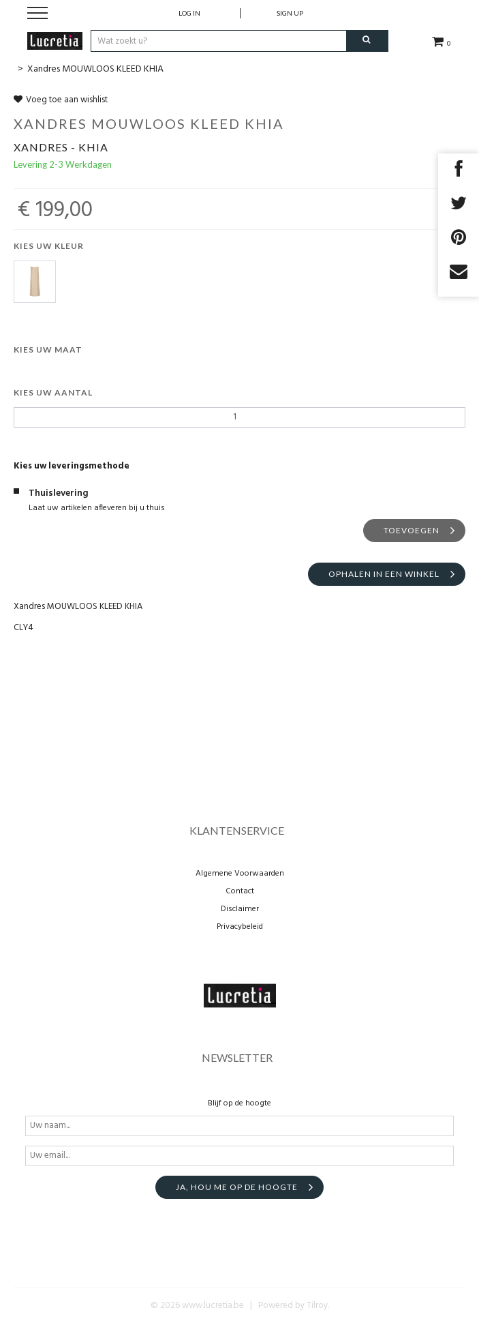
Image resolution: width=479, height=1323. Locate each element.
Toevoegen (411, 530)
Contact (240, 891)
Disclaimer (240, 909)
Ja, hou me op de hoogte (237, 1187)
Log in (189, 13)
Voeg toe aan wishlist (61, 100)
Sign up (290, 13)
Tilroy (317, 1305)
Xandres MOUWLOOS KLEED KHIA (95, 69)
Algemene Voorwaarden (240, 873)
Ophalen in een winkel (383, 574)
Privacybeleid (240, 927)
